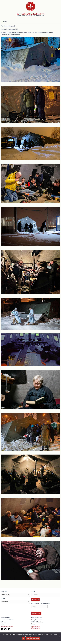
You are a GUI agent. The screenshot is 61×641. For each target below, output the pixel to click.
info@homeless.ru (35, 628)
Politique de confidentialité (32, 638)
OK (23, 638)
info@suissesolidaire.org (7, 626)
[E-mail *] (39, 606)
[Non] (59, 637)
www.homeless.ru (35, 626)
